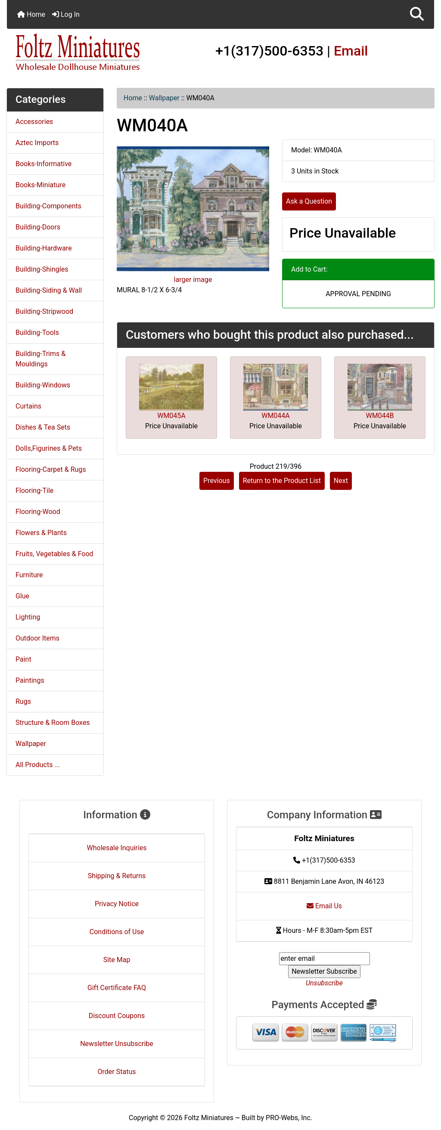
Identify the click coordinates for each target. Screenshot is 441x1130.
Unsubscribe (324, 983)
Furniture (29, 575)
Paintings (30, 680)
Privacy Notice (117, 904)
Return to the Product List (282, 481)
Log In (66, 14)
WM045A (171, 416)
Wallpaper (164, 98)
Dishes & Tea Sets (43, 427)
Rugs (23, 701)
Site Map (116, 960)
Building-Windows (43, 385)
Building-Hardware (44, 248)
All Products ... (38, 765)
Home (31, 14)
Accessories (34, 122)
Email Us (324, 906)
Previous (216, 481)
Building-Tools (37, 332)
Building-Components (48, 206)
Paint (23, 659)
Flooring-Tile (34, 490)
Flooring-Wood (38, 512)
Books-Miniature (40, 185)
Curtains (28, 406)
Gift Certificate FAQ (116, 988)
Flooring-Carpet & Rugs (51, 469)
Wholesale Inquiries (117, 848)
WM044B (380, 416)
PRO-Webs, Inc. (289, 1118)
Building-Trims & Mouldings (40, 359)
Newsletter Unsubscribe (116, 1044)
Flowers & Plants (41, 533)
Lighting (28, 617)
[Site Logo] (78, 52)
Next (341, 481)
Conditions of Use (117, 932)
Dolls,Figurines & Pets (49, 448)
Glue (22, 596)
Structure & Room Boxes (53, 722)
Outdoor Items (37, 638)
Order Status (117, 1072)
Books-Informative (43, 164)
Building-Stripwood (44, 311)
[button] (417, 14)
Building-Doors (38, 227)
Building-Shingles (42, 269)
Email (351, 51)
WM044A (275, 416)
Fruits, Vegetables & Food (54, 554)
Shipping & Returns (117, 876)
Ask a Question (309, 201)
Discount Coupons (117, 1016)
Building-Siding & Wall (49, 290)
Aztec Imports (37, 143)
